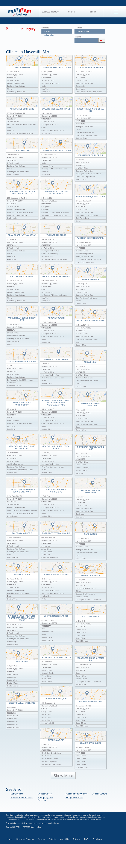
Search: (77, 37)
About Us (64, 839)
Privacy (76, 839)
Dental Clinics (17, 794)
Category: (45, 28)
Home (9, 839)
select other (49, 35)
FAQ (86, 839)
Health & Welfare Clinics (22, 797)
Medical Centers (99, 794)
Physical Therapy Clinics (76, 794)
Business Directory (50, 12)
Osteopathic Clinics (74, 797)
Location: (78, 28)
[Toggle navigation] (116, 12)
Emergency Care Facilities (45, 798)
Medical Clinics (45, 794)
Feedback (97, 839)
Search (71, 12)
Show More (63, 775)
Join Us (93, 12)
